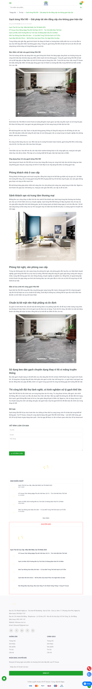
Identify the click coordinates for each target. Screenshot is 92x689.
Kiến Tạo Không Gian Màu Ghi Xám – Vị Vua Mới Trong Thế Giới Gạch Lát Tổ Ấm (34, 35)
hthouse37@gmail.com (21, 625)
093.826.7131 (20, 613)
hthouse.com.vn (20, 622)
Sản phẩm (12, 647)
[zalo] (89, 674)
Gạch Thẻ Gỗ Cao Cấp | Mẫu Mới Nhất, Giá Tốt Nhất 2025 (27, 27)
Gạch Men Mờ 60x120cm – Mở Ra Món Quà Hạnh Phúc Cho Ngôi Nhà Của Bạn (34, 38)
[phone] (89, 668)
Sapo (62, 682)
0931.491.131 (20, 619)
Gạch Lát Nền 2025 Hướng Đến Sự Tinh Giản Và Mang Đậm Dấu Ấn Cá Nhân (33, 33)
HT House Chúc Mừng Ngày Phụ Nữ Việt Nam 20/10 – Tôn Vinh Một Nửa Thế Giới (35, 30)
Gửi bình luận (17, 453)
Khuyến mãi (46, 524)
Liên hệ (11, 652)
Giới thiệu (12, 644)
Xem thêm (46, 518)
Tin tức (11, 649)
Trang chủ (12, 641)
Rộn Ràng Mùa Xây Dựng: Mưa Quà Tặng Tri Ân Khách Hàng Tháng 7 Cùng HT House (43, 586)
